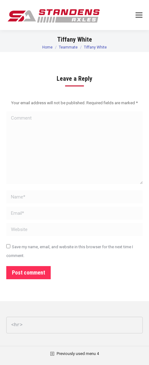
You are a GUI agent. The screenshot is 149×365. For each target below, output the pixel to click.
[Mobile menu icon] (139, 15)
